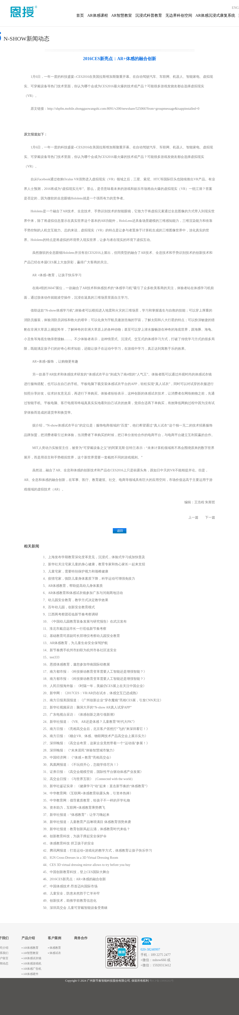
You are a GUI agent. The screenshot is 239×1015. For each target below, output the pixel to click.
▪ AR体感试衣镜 (31, 958)
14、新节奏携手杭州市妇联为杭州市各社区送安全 (80, 650)
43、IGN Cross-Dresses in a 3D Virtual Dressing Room (80, 857)
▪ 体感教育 (54, 947)
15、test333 (51, 657)
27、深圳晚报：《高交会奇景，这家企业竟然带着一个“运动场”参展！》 (96, 743)
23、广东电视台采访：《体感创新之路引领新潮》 (80, 714)
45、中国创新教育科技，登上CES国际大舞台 (76, 872)
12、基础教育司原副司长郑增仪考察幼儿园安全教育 (81, 636)
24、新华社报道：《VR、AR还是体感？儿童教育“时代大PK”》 (89, 722)
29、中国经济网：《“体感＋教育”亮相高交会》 (78, 757)
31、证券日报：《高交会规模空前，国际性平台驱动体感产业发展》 (93, 772)
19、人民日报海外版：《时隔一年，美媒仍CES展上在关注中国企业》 (94, 686)
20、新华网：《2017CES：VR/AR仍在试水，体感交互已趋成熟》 (91, 693)
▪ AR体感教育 (30, 947)
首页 (80, 15)
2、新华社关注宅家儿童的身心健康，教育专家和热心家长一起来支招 (94, 564)
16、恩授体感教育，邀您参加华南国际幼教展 (76, 664)
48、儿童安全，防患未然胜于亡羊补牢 (71, 893)
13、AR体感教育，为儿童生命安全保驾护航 (75, 643)
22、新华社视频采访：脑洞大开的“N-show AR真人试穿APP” (87, 707)
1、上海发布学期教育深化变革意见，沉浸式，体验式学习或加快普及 (94, 557)
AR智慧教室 (121, 15)
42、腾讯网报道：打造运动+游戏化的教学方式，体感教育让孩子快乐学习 (97, 850)
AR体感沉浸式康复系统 (215, 15)
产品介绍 (28, 938)
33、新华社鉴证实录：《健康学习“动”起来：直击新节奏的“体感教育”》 (96, 786)
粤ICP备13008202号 (161, 980)
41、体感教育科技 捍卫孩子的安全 (68, 843)
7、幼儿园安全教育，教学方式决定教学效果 (75, 600)
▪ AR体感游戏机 (31, 963)
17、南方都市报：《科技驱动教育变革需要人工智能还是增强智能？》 (95, 671)
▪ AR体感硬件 (30, 974)
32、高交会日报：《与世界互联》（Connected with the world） (89, 779)
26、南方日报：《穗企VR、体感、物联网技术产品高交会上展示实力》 (95, 736)
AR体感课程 (97, 15)
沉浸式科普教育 (148, 15)
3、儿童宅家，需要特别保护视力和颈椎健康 (75, 571)
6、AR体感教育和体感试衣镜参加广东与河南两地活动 (83, 593)
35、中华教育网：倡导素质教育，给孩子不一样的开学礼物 (86, 800)
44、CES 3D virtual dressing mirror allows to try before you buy (86, 865)
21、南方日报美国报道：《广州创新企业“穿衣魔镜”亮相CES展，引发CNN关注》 (103, 700)
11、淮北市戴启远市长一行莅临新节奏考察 (74, 628)
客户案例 (54, 938)
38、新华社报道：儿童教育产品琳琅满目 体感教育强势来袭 (87, 822)
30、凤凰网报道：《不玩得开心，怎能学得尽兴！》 (81, 764)
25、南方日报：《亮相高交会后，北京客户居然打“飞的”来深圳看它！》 (96, 729)
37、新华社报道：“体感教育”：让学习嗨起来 (76, 815)
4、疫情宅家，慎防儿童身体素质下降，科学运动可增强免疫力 (89, 578)
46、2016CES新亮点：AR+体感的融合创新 (74, 879)
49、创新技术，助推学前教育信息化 (70, 900)
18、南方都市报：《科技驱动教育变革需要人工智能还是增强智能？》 (95, 679)
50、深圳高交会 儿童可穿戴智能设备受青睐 (75, 908)
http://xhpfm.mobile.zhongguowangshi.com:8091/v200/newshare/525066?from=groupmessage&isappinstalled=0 (123, 108)
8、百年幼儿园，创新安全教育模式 (69, 607)
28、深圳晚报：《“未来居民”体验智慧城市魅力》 (79, 750)
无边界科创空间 (178, 15)
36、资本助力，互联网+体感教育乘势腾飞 (74, 807)
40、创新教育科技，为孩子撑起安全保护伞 (75, 836)
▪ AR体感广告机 (31, 968)
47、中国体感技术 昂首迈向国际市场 (70, 886)
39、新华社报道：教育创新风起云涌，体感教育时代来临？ (86, 829)
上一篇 (193, 517)
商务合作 (80, 938)
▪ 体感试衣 (54, 953)
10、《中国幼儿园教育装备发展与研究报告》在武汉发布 (85, 621)
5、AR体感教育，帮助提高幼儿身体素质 (73, 586)
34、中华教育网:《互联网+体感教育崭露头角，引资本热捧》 (88, 793)
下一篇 (210, 517)
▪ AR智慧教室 (30, 953)
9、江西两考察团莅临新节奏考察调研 (70, 614)
